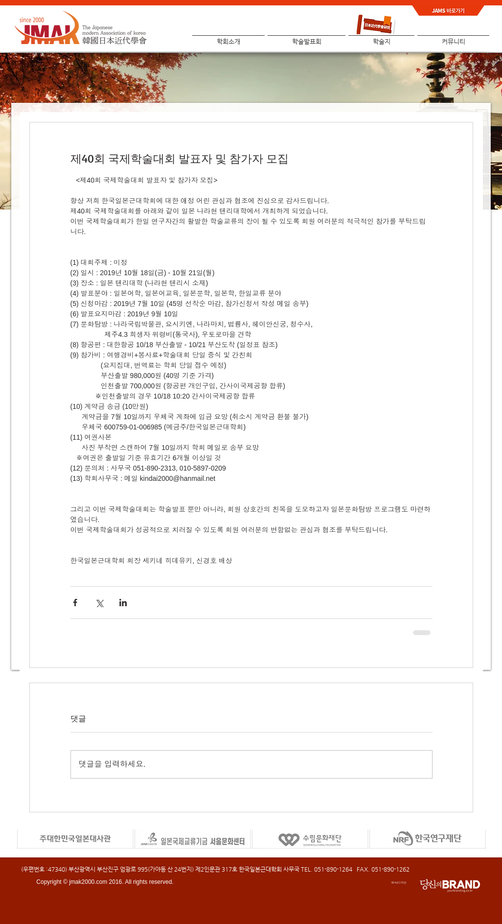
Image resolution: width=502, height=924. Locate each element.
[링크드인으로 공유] (123, 602)
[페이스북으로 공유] (75, 602)
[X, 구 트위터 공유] (99, 602)
